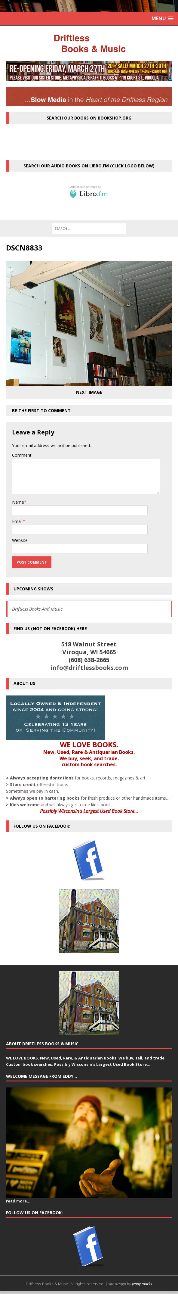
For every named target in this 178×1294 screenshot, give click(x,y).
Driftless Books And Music (37, 609)
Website (20, 540)
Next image (89, 392)
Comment (22, 455)
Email (17, 521)
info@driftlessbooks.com (89, 668)
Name (18, 502)
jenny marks (142, 1283)
